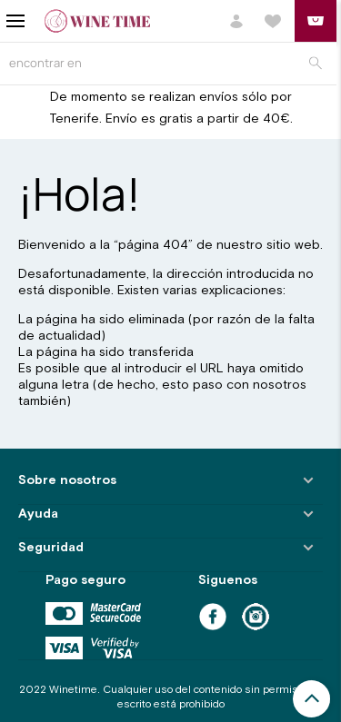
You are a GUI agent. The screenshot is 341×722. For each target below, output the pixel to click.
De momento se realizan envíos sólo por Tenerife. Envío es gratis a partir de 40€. (171, 108)
